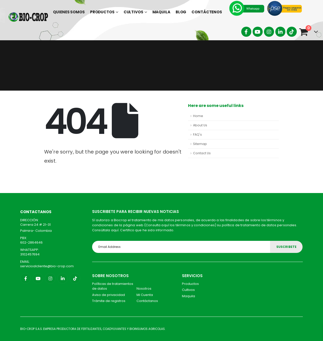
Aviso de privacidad (108, 294)
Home (198, 116)
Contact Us (202, 153)
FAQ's (197, 134)
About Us (200, 125)
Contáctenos (207, 12)
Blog (181, 12)
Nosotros (144, 288)
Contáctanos (147, 300)
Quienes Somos (69, 12)
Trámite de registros (108, 300)
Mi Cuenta (145, 294)
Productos (102, 12)
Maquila (161, 12)
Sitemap (200, 144)
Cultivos (133, 12)
